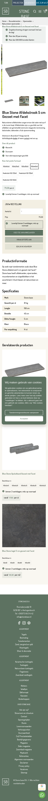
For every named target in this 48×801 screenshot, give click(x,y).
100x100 (27, 563)
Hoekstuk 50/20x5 (10, 173)
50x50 (5, 563)
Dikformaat (24, 692)
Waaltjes (24, 689)
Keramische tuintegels (24, 662)
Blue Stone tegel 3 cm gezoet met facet (18, 551)
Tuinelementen (24, 641)
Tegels (24, 634)
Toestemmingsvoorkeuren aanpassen (24, 413)
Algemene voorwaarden (24, 759)
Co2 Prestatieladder (24, 736)
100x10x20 (42, 485)
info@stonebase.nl (24, 617)
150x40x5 (34, 166)
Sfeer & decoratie (24, 651)
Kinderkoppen (24, 699)
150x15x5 (6, 166)
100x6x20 (15, 485)
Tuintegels (24, 665)
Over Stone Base (24, 704)
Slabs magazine (24, 746)
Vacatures (24, 769)
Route (24, 723)
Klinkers (24, 686)
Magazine (24, 743)
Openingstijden (24, 719)
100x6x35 (24, 485)
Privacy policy (24, 766)
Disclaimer (24, 762)
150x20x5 (15, 166)
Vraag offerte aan (24, 240)
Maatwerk (24, 753)
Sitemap (24, 772)
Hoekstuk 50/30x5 (26, 173)
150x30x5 (25, 166)
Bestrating (24, 638)
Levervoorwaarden (24, 726)
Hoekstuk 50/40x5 (9, 180)
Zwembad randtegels (24, 675)
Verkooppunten (24, 729)
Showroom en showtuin (24, 713)
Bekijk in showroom (24, 246)
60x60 (12, 563)
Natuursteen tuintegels (24, 668)
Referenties (24, 756)
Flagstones (24, 671)
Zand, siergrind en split (24, 644)
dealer (15, 138)
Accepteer (24, 419)
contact (26, 138)
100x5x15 (6, 485)
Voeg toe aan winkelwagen (24, 232)
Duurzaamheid (24, 733)
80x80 (20, 563)
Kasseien (24, 695)
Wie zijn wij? (24, 710)
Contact (24, 716)
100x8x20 (33, 485)
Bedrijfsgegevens (24, 739)
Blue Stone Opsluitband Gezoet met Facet (18, 473)
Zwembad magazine (24, 749)
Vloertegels (24, 647)
